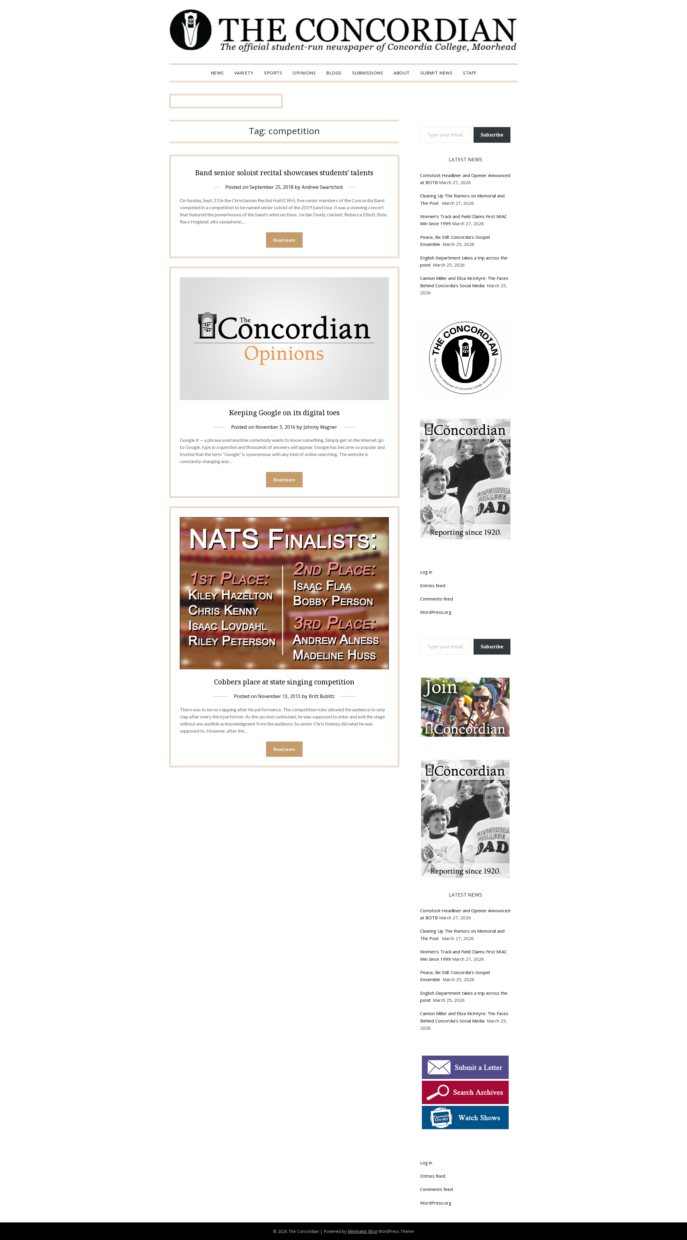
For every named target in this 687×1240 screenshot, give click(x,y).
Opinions (304, 73)
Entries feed (432, 585)
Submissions (367, 73)
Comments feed (436, 599)
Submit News (436, 73)
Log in (426, 572)
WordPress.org (435, 612)
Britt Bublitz (323, 710)
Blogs (334, 73)
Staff (470, 73)
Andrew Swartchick (324, 200)
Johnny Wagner (322, 440)
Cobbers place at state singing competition (284, 695)
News (217, 73)
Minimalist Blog (362, 1231)
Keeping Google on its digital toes (284, 426)
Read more (284, 253)
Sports (273, 73)
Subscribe (492, 135)
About (402, 73)
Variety (244, 73)
